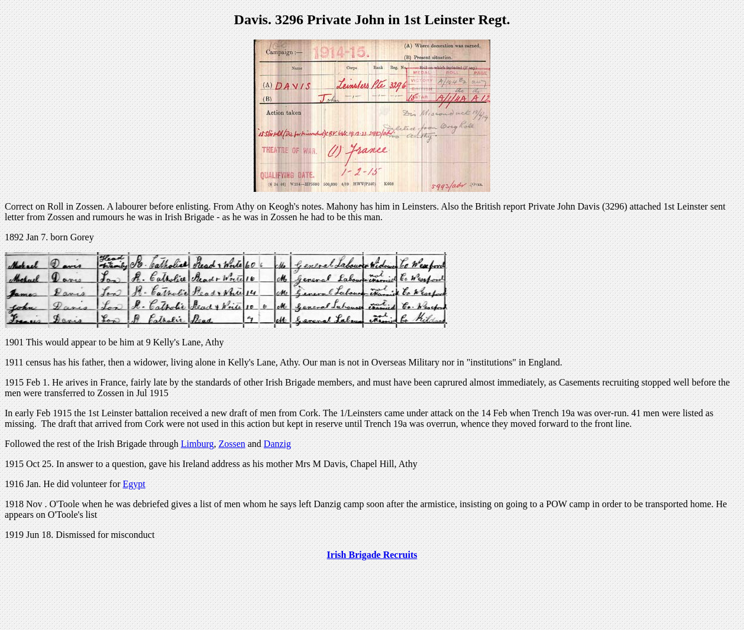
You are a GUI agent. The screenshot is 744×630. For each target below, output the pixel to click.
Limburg (197, 444)
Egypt (134, 484)
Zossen (231, 444)
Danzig (277, 444)
